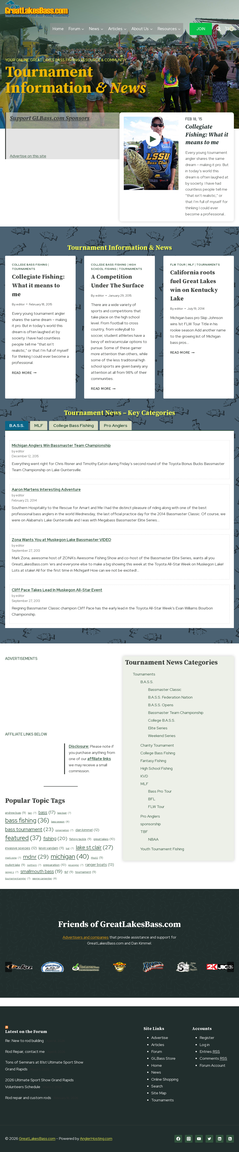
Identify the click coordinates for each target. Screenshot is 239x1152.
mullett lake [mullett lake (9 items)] (15, 873)
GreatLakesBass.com (37, 1138)
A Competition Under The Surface (114, 285)
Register (207, 1037)
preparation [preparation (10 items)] (54, 873)
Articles (157, 1044)
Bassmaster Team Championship (175, 721)
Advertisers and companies (86, 945)
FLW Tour (178, 264)
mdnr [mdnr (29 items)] (36, 865)
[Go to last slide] (8, 976)
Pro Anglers (150, 824)
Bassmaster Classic (164, 698)
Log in (205, 1044)
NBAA (153, 848)
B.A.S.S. (146, 690)
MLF (191, 264)
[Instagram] (189, 1139)
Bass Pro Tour (160, 799)
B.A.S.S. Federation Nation (170, 705)
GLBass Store (163, 1058)
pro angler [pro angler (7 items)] (76, 874)
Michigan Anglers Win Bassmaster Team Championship (61, 454)
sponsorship (150, 832)
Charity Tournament (157, 753)
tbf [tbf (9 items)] (68, 880)
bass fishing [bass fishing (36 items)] (27, 829)
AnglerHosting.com (96, 1138)
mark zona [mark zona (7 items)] (13, 866)
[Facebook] (178, 1139)
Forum (156, 1051)
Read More (24, 373)
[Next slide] (230, 976)
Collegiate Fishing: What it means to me (206, 134)
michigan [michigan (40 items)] (70, 865)
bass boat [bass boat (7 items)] (64, 821)
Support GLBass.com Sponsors (49, 118)
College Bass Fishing (30, 264)
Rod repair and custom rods (28, 1097)
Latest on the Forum (26, 1032)
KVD (144, 784)
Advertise (159, 1037)
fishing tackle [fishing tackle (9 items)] (80, 848)
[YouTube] (199, 1139)
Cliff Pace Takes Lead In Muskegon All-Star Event (57, 598)
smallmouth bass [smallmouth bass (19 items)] (41, 880)
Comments (213, 1058)
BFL (151, 807)
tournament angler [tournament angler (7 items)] (17, 887)
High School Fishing (156, 776)
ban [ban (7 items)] (32, 821)
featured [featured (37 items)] (23, 847)
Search (157, 1086)
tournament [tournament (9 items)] (85, 880)
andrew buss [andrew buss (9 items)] (15, 821)
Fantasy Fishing (153, 769)
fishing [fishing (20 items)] (55, 847)
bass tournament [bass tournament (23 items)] (29, 838)
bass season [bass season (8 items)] (60, 830)
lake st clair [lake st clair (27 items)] (94, 856)
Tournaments (23, 269)
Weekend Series (162, 744)
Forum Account (212, 1065)
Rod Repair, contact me (25, 1051)
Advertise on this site (28, 155)
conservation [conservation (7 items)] (64, 839)
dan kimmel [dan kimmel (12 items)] (87, 839)
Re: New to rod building (24, 1040)
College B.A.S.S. (161, 728)
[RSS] (230, 1139)
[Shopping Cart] (229, 28)
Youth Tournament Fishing (162, 857)
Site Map (158, 1093)
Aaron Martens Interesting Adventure (46, 498)
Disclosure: (79, 755)
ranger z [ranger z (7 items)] (12, 881)
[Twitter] (209, 1139)
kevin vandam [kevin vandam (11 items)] (51, 857)
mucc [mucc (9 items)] (97, 866)
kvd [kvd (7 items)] (70, 857)
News (156, 1072)
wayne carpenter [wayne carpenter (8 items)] (44, 887)
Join (200, 28)
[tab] (16, 434)
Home (58, 28)
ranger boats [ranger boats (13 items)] (99, 873)
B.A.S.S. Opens (160, 713)
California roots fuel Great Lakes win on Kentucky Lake (196, 285)
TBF (144, 840)
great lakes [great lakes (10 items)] (104, 847)
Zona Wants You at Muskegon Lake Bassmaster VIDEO (61, 548)
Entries (210, 1051)
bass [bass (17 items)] (46, 820)
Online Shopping (164, 1079)
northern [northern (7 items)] (34, 874)
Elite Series (157, 736)
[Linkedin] (219, 1139)
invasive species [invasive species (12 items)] (21, 857)
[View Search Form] (218, 29)
